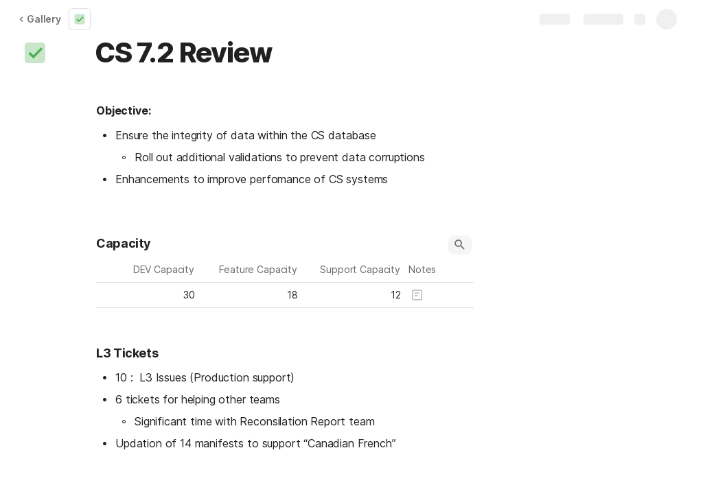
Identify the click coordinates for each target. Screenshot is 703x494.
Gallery (40, 19)
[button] (35, 53)
